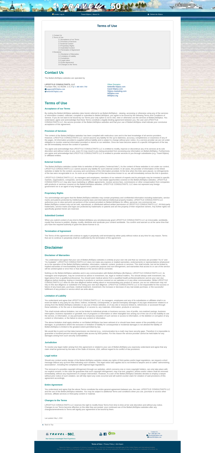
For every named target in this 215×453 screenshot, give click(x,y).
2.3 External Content (65, 44)
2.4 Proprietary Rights (66, 46)
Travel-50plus (86, 14)
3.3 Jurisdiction (63, 58)
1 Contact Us (57, 35)
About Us (96, 14)
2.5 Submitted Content (66, 48)
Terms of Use (97, 444)
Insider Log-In (59, 14)
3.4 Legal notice (64, 60)
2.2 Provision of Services (67, 41)
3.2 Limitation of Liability (67, 56)
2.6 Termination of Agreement (69, 50)
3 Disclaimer (57, 52)
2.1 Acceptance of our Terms (68, 39)
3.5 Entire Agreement (66, 62)
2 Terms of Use (57, 37)
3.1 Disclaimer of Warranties (68, 54)
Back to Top (47, 425)
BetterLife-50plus (155, 14)
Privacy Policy (109, 444)
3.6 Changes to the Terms (67, 64)
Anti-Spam (119, 444)
